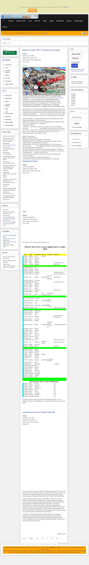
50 (23, 544)
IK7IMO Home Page (8, 174)
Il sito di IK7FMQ (7, 154)
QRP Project (6, 258)
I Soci (6, 67)
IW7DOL (5, 177)
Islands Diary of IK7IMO (9, 136)
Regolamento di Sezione (29, 161)
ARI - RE (7, 78)
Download (8, 116)
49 (56, 538)
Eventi (7, 101)
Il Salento (10, 21)
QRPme (5, 267)
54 (42, 544)
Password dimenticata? (77, 71)
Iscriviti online (78, 21)
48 (51, 538)
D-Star (30, 21)
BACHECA (69, 21)
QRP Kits (5, 256)
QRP (6, 109)
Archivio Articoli (9, 125)
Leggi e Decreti (9, 84)
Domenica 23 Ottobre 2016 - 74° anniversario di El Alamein (41, 50)
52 (32, 544)
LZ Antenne (6, 222)
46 (42, 538)
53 (37, 544)
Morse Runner (6, 245)
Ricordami (76, 62)
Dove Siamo (8, 64)
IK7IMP (64, 547)
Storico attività (9, 122)
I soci (24, 211)
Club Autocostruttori (9, 112)
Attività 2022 (8, 95)
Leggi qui (47, 549)
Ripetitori (37, 21)
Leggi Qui (66, 7)
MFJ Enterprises (7, 223)
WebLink (51, 21)
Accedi (74, 65)
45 (37, 538)
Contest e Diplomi (7, 105)
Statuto (7, 75)
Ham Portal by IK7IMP (8, 163)
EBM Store (5, 209)
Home (3, 21)
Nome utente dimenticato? (78, 69)
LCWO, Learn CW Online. (9, 241)
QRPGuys (5, 266)
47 (47, 538)
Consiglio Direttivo (7, 71)
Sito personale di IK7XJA (9, 145)
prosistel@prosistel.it (59, 262)
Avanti (48, 544)
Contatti (4, 27)
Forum (44, 21)
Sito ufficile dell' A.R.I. (8, 193)
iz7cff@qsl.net (57, 317)
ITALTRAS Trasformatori (9, 218)
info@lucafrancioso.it (59, 342)
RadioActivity (60, 21)
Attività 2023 (8, 98)
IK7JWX (5, 186)
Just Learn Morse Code (9, 238)
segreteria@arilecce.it (44, 242)
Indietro (31, 538)
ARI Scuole (8, 81)
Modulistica (8, 119)
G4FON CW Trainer (8, 235)
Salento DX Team (20, 21)
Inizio (24, 538)
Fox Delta (5, 217)
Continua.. (32, 10)
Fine (55, 544)
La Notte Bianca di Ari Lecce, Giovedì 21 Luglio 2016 (38, 412)
